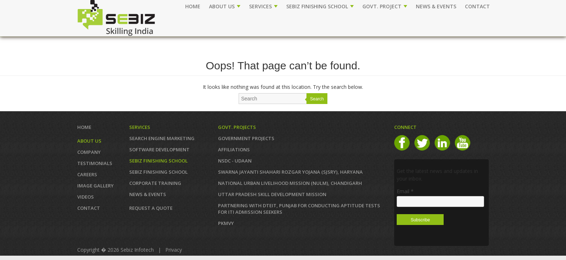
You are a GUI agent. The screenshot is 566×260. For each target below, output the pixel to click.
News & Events (147, 194)
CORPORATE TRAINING (155, 183)
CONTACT (477, 6)
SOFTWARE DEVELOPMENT (159, 149)
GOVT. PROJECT (384, 6)
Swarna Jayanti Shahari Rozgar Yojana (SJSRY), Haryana (290, 172)
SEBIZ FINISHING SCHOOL (320, 6)
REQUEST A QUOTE (151, 208)
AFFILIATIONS (234, 149)
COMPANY (89, 152)
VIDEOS (85, 197)
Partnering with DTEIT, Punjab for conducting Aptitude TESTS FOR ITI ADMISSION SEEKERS (299, 208)
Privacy (173, 249)
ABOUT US (224, 6)
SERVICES (263, 6)
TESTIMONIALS (94, 163)
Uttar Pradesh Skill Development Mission (272, 194)
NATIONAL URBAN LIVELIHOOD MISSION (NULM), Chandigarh (290, 183)
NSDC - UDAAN (235, 160)
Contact (88, 208)
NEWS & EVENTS (436, 6)
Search (317, 98)
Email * (405, 191)
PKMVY (226, 223)
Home (192, 6)
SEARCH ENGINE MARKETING (162, 138)
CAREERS (87, 174)
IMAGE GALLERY (95, 185)
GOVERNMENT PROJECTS (246, 138)
